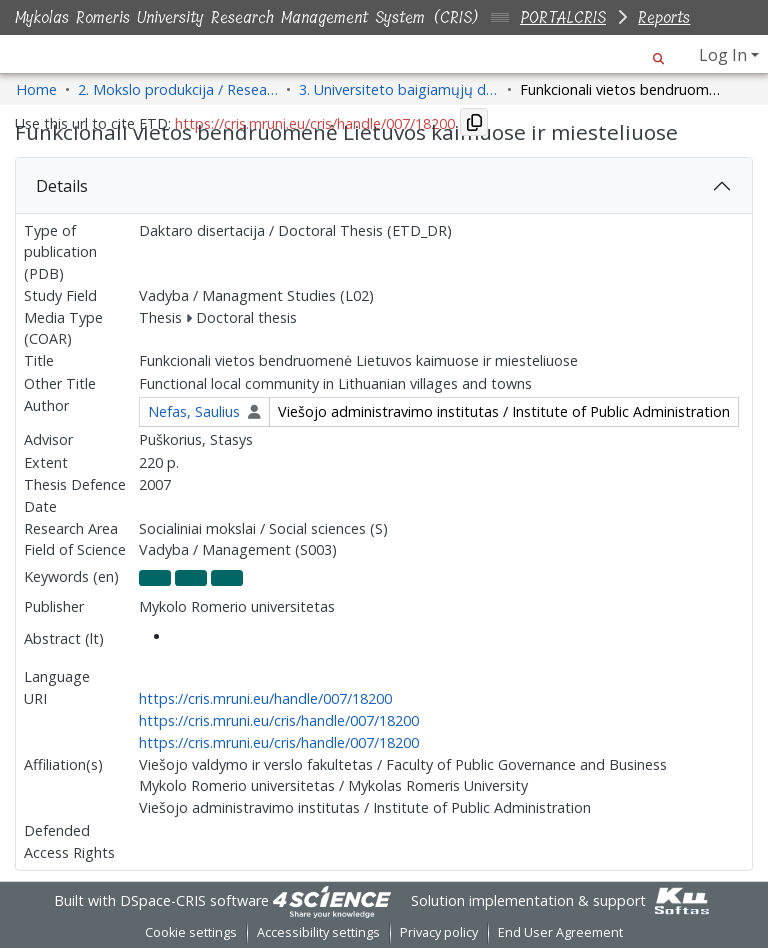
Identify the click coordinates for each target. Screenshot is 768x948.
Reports (664, 17)
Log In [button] (725, 55)
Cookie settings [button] (191, 932)
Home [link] (36, 89)
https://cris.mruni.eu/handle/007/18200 (265, 698)
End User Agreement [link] (560, 932)
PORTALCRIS (563, 17)
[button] (658, 55)
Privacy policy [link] (439, 932)
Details (62, 186)
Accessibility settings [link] (318, 932)
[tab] (384, 186)
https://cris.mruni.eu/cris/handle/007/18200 (279, 720)
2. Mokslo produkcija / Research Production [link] (178, 89)
